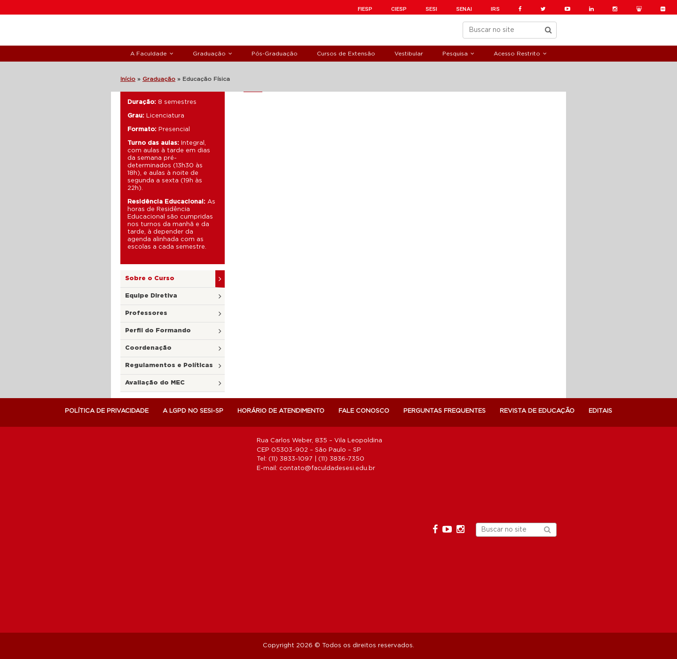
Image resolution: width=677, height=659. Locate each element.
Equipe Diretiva (151, 296)
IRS (495, 9)
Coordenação (148, 348)
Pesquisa (455, 53)
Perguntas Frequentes (444, 411)
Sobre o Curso (149, 278)
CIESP (399, 9)
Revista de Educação (537, 411)
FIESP (365, 9)
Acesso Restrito (517, 53)
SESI (431, 9)
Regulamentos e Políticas (169, 365)
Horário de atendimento (280, 411)
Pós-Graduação (275, 53)
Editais (600, 411)
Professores (146, 313)
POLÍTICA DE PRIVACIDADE (107, 411)
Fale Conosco (363, 411)
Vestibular (408, 53)
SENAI (464, 9)
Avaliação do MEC (155, 383)
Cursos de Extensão (346, 53)
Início (127, 79)
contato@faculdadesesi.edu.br (327, 468)
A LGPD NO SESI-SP (193, 411)
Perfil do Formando (158, 331)
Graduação (209, 53)
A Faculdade (148, 53)
